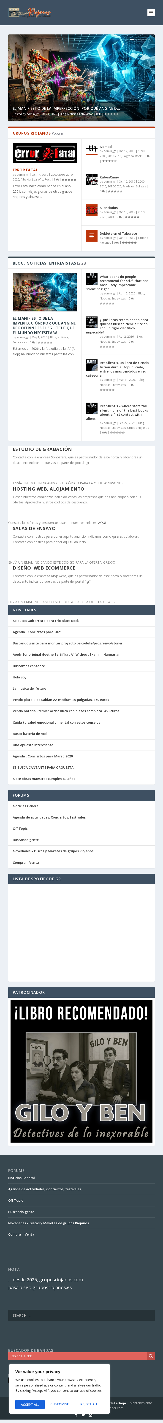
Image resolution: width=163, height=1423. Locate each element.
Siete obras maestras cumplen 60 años (44, 778)
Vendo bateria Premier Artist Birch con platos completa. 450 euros (66, 711)
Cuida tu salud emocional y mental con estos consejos (56, 722)
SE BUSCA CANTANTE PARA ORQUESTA (43, 767)
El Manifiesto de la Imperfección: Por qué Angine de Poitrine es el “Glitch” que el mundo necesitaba (44, 325)
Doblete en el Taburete (118, 233)
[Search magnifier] (151, 1356)
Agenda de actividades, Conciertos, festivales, (49, 817)
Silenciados (109, 208)
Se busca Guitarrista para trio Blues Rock (46, 620)
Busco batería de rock (30, 733)
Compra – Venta (26, 862)
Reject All (59, 1404)
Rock (48, 179)
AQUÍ (102, 522)
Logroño (37, 179)
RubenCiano (109, 177)
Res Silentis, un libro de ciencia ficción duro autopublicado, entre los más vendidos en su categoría (117, 369)
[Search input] (79, 1356)
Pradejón (129, 186)
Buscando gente (26, 840)
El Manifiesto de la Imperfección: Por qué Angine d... (66, 108)
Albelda (26, 179)
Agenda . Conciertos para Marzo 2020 (43, 756)
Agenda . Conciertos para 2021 (37, 632)
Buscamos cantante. (29, 666)
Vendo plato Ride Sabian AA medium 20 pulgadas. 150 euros (61, 699)
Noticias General (26, 806)
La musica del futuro (29, 688)
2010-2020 (114, 186)
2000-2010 (58, 175)
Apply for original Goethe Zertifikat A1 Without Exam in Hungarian (66, 654)
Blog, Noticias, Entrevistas (76, 114)
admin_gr (33, 114)
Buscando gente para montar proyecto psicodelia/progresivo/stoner (67, 643)
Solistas (141, 186)
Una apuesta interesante (33, 745)
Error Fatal (25, 169)
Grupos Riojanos (138, 428)
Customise (29, 1404)
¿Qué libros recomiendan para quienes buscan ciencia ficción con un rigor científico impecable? (117, 326)
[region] (59, 1390)
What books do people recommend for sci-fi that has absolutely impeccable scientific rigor (117, 282)
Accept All (89, 1404)
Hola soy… (21, 677)
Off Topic (20, 828)
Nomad (106, 146)
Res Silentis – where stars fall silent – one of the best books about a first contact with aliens (117, 412)
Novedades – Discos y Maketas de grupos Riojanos (53, 851)
